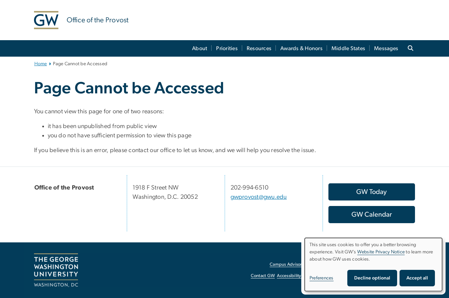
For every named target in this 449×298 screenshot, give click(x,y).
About (199, 48)
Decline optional (372, 278)
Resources (259, 48)
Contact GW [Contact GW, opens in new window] (263, 276)
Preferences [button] (322, 278)
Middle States (348, 48)
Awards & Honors (301, 48)
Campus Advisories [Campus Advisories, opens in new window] (288, 264)
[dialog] (373, 264)
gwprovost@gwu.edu (259, 197)
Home (40, 63)
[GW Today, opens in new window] (371, 191)
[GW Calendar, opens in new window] (371, 214)
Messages (386, 48)
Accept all (417, 278)
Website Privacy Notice (381, 252)
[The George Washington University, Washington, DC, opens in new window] (56, 270)
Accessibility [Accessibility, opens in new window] (289, 276)
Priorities (227, 48)
